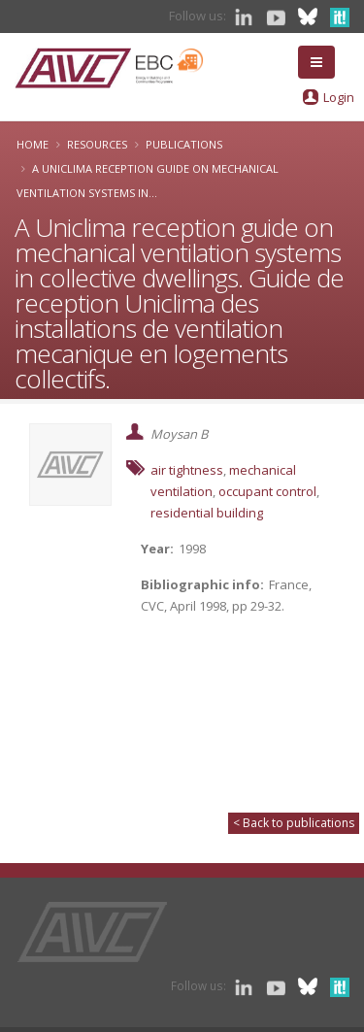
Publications (184, 144)
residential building (206, 512)
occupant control (267, 491)
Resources (97, 144)
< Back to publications (293, 823)
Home (33, 144)
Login (338, 97)
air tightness (186, 470)
